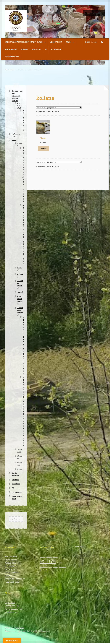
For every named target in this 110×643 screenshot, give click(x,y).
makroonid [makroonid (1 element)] (44, 567)
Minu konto (66, 13)
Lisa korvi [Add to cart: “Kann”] (43, 148)
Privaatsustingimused (15, 631)
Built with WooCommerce (38, 631)
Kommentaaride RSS (13, 609)
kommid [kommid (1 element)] (55, 557)
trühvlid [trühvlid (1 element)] (62, 567)
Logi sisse (10, 603)
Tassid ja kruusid (20, 284)
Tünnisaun (19, 450)
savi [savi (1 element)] (50, 567)
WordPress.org (11, 612)
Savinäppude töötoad (20, 311)
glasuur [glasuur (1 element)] (49, 557)
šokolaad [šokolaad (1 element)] (43, 570)
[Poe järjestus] (58, 107)
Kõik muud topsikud (19, 300)
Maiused (19, 457)
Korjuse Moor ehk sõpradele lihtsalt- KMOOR (23, 42)
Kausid (19, 268)
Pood (68, 42)
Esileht (11, 69)
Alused (19, 144)
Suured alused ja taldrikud (23, 175)
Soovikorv (36, 49)
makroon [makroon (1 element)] (60, 562)
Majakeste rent (56, 42)
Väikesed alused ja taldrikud (23, 234)
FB (76, 13)
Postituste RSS (12, 606)
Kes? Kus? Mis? (19, 105)
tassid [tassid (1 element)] (55, 567)
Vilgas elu (23, 120)
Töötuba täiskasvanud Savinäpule (23, 411)
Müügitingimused (12, 56)
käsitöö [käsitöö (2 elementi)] (48, 562)
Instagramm (56, 49)
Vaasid (20, 292)
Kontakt (24, 49)
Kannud (20, 275)
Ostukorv (19, 463)
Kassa (19, 469)
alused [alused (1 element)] (42, 557)
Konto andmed (11, 49)
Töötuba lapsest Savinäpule (23, 345)
